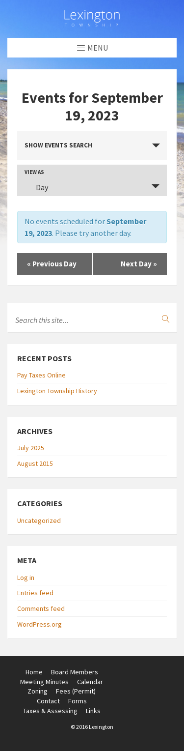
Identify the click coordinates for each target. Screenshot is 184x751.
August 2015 (35, 463)
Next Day (139, 263)
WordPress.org (39, 624)
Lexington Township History (57, 390)
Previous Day (52, 263)
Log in (25, 577)
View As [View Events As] (34, 172)
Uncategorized (39, 520)
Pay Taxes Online (41, 375)
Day (36, 187)
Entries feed (35, 592)
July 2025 (30, 447)
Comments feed (41, 608)
